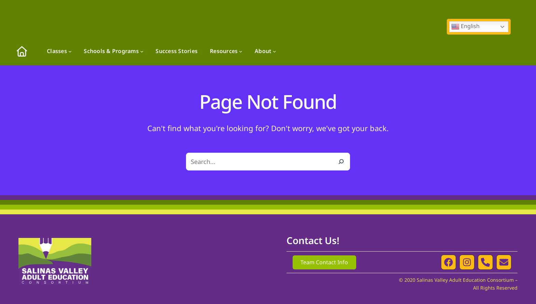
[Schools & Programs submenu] (142, 51)
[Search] (341, 161)
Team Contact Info (324, 262)
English (465, 26)
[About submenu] (274, 51)
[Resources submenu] (240, 51)
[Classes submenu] (70, 51)
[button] (448, 262)
